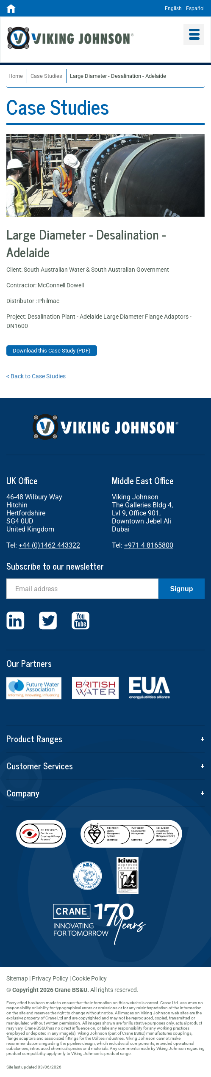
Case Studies (46, 76)
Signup (181, 588)
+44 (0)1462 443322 (49, 545)
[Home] (11, 11)
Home (15, 76)
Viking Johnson (88, 39)
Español (195, 8)
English (173, 8)
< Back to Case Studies (36, 376)
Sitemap (17, 978)
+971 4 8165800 (148, 545)
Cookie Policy (89, 978)
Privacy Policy (50, 978)
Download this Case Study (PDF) (52, 350)
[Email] (82, 588)
